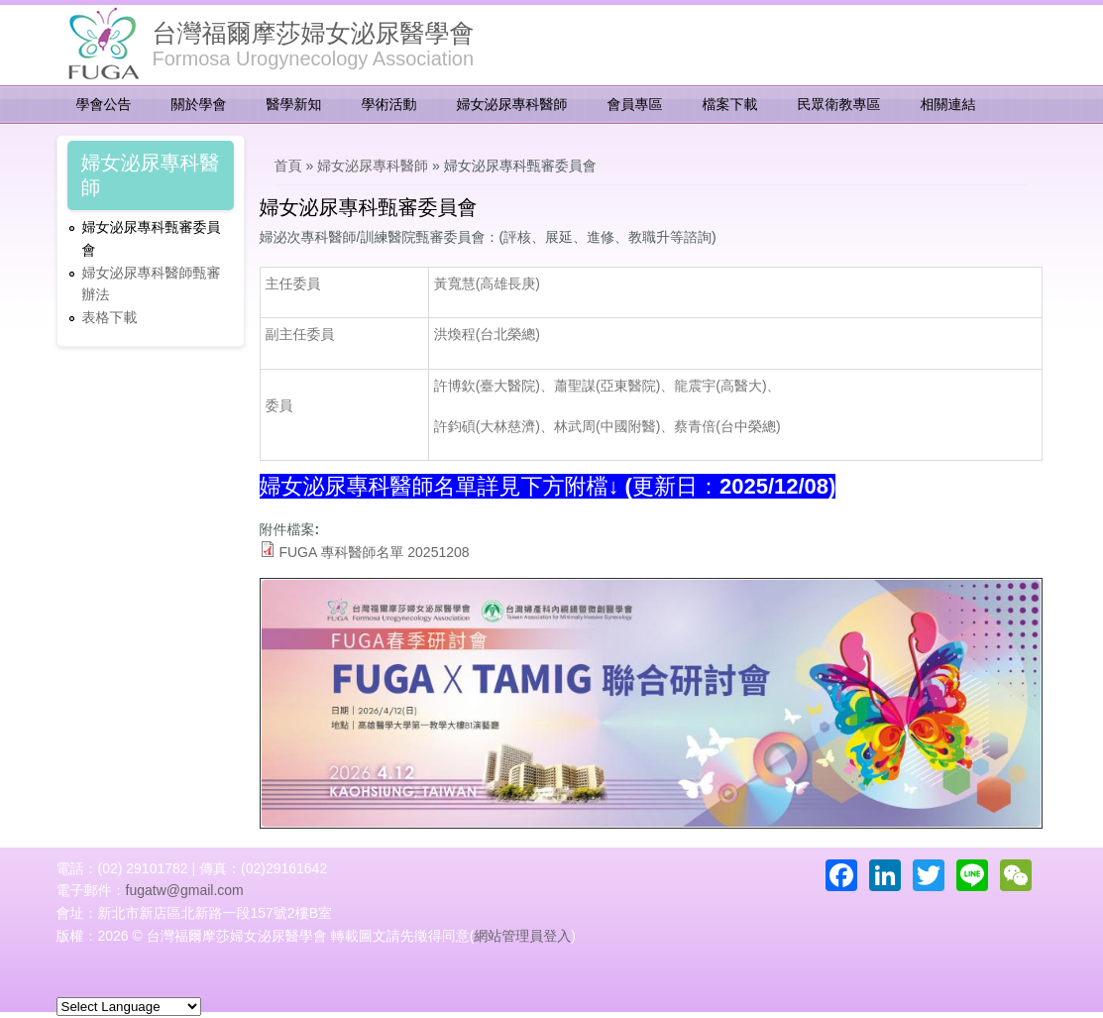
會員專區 (635, 104)
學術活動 (389, 104)
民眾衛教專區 (839, 104)
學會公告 (104, 104)
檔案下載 (730, 104)
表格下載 (110, 317)
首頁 (288, 165)
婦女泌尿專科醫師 (512, 104)
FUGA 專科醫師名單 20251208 (373, 552)
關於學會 (199, 104)
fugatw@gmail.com (185, 890)
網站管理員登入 (522, 936)
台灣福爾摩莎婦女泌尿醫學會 (314, 33)
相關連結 (948, 104)
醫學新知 (294, 104)
